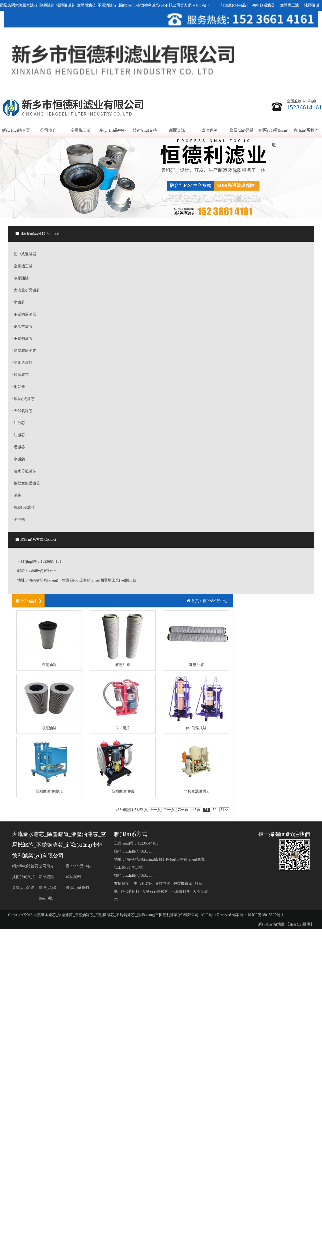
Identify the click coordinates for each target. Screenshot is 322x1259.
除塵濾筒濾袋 (24, 351)
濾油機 (18, 519)
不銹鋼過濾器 (24, 314)
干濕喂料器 (181, 892)
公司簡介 (48, 130)
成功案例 (209, 130)
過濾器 (18, 447)
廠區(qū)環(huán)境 (273, 137)
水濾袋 (18, 459)
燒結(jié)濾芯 (23, 507)
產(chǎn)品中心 (112, 130)
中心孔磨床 (144, 884)
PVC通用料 (130, 892)
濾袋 (16, 495)
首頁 (195, 601)
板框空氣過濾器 (26, 483)
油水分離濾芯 (24, 471)
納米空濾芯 (22, 326)
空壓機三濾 (289, 5)
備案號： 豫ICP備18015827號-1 (257, 915)
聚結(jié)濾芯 (23, 399)
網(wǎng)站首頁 (16, 130)
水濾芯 (18, 302)
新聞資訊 (177, 130)
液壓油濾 (311, 5)
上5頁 (195, 810)
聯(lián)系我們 (306, 130)
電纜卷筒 (164, 884)
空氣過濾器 (22, 363)
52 (214, 810)
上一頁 (155, 810)
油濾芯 (18, 435)
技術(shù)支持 (145, 130)
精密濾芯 (20, 375)
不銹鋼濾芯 (22, 338)
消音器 (18, 387)
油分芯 (18, 423)
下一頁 (169, 810)
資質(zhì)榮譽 (241, 130)
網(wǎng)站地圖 (271, 924)
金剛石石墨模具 (155, 892)
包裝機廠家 (183, 884)
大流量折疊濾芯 (26, 290)
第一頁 (182, 810)
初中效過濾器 (263, 5)
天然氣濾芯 (22, 411)
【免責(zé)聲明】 (300, 924)
